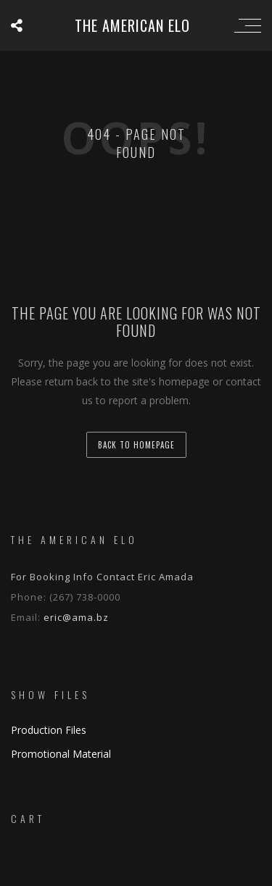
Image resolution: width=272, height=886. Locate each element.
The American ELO (132, 25)
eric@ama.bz (76, 617)
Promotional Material (61, 754)
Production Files (48, 730)
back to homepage (136, 445)
